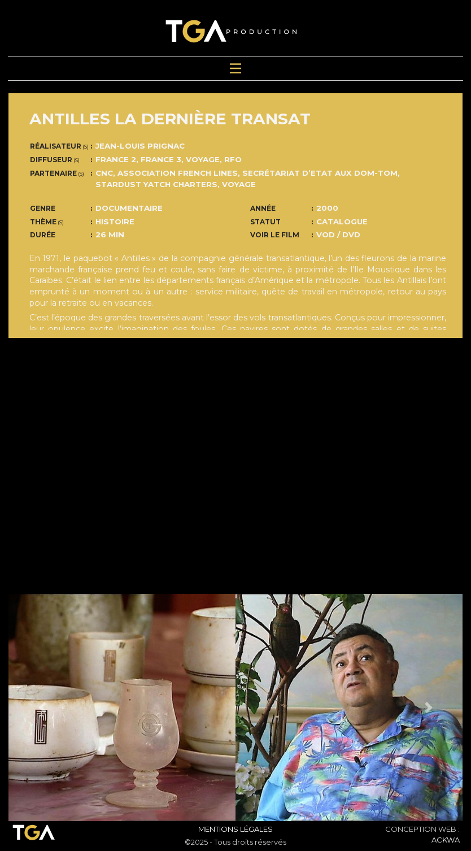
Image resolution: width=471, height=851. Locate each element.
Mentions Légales (235, 828)
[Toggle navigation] (235, 68)
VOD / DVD (338, 234)
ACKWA (445, 839)
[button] (42, 707)
